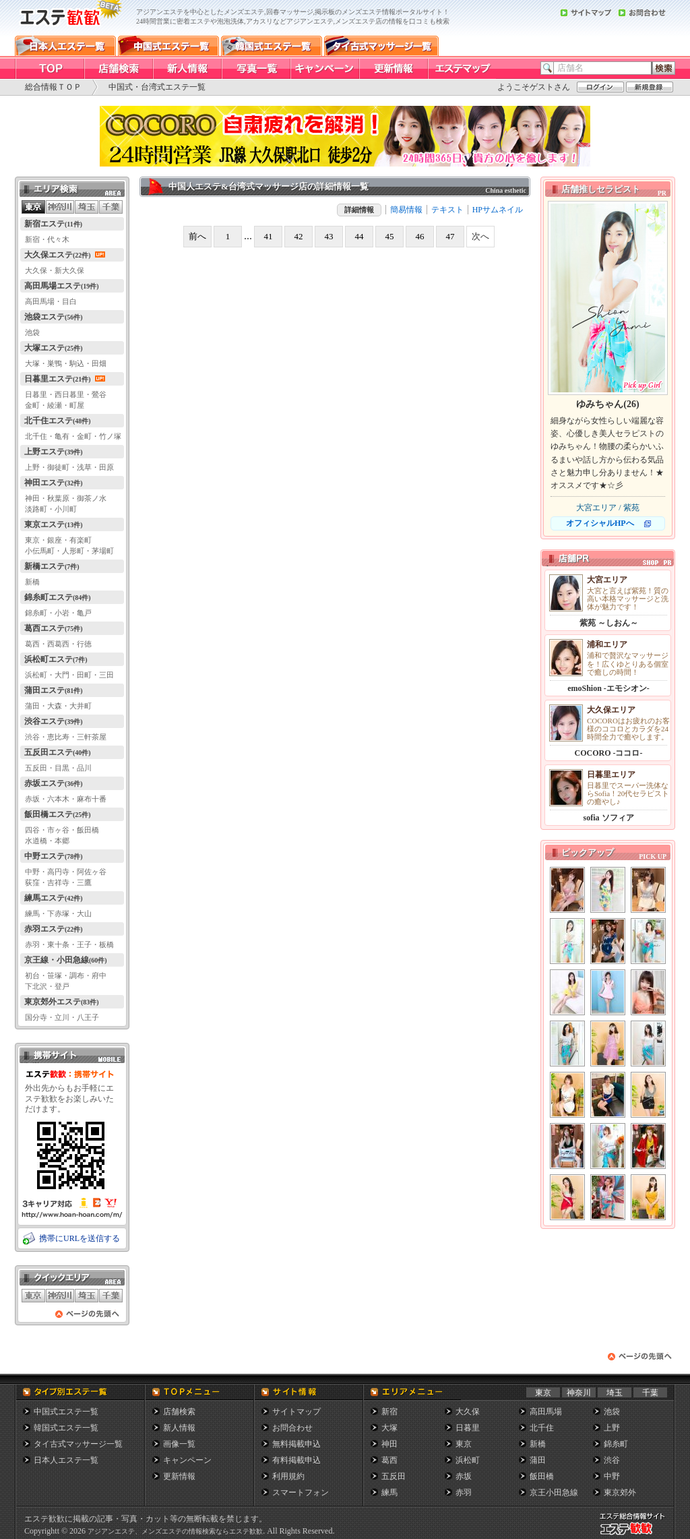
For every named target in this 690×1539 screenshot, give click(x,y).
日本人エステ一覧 (66, 1460)
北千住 (542, 1427)
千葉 (650, 1392)
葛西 (389, 1460)
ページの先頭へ (87, 1317)
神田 (389, 1444)
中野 (612, 1476)
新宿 (389, 1411)
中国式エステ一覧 (66, 1411)
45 (389, 236)
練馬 (389, 1492)
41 (268, 236)
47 (450, 236)
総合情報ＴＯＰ (53, 87)
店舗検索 (179, 1411)
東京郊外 (620, 1492)
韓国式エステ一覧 (66, 1427)
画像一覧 (179, 1444)
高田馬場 (546, 1411)
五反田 (393, 1476)
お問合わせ (292, 1427)
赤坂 (464, 1476)
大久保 (468, 1411)
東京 (543, 1392)
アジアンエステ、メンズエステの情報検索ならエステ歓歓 (175, 1531)
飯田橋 (542, 1476)
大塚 (389, 1427)
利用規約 (288, 1476)
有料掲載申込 (296, 1460)
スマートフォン (300, 1492)
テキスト (447, 209)
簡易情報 (406, 209)
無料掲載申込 (296, 1444)
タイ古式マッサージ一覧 (78, 1444)
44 (359, 236)
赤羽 (464, 1492)
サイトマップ (296, 1411)
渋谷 (612, 1460)
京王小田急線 (554, 1492)
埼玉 (614, 1392)
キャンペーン (187, 1460)
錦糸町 (616, 1444)
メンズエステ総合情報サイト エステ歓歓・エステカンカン (635, 1534)
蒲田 (538, 1460)
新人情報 (179, 1427)
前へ (197, 236)
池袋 (612, 1411)
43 (329, 236)
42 (298, 236)
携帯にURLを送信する (79, 1238)
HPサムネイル (497, 209)
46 (420, 236)
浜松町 (468, 1460)
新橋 (538, 1444)
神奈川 (579, 1392)
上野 (612, 1427)
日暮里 (468, 1427)
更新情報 (179, 1476)
